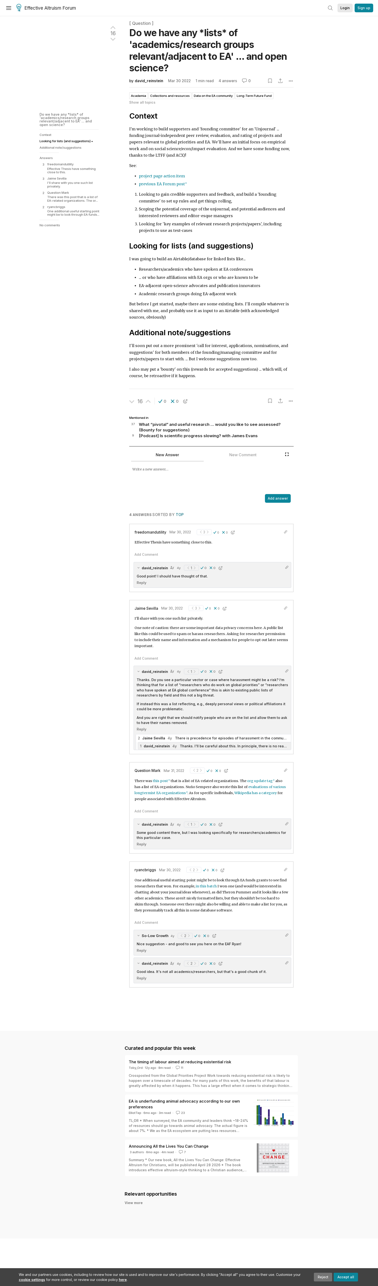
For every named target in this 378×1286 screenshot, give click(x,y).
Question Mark (148, 770)
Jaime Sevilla (146, 608)
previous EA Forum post (162, 184)
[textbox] (206, 478)
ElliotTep (135, 1113)
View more (134, 1203)
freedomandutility (150, 532)
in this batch (206, 886)
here (123, 1280)
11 (179, 1067)
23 (180, 1113)
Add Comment (146, 554)
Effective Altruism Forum (46, 8)
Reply (141, 583)
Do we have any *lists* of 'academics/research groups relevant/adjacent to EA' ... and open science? (66, 119)
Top (180, 514)
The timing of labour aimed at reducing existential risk (180, 1061)
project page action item (162, 176)
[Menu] (8, 8)
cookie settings (32, 1280)
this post (160, 781)
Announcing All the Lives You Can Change (169, 1146)
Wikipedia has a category (255, 793)
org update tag (260, 781)
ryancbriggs (145, 870)
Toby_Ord (136, 1068)
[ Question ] (141, 23)
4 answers (228, 81)
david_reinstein (149, 81)
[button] (162, 401)
